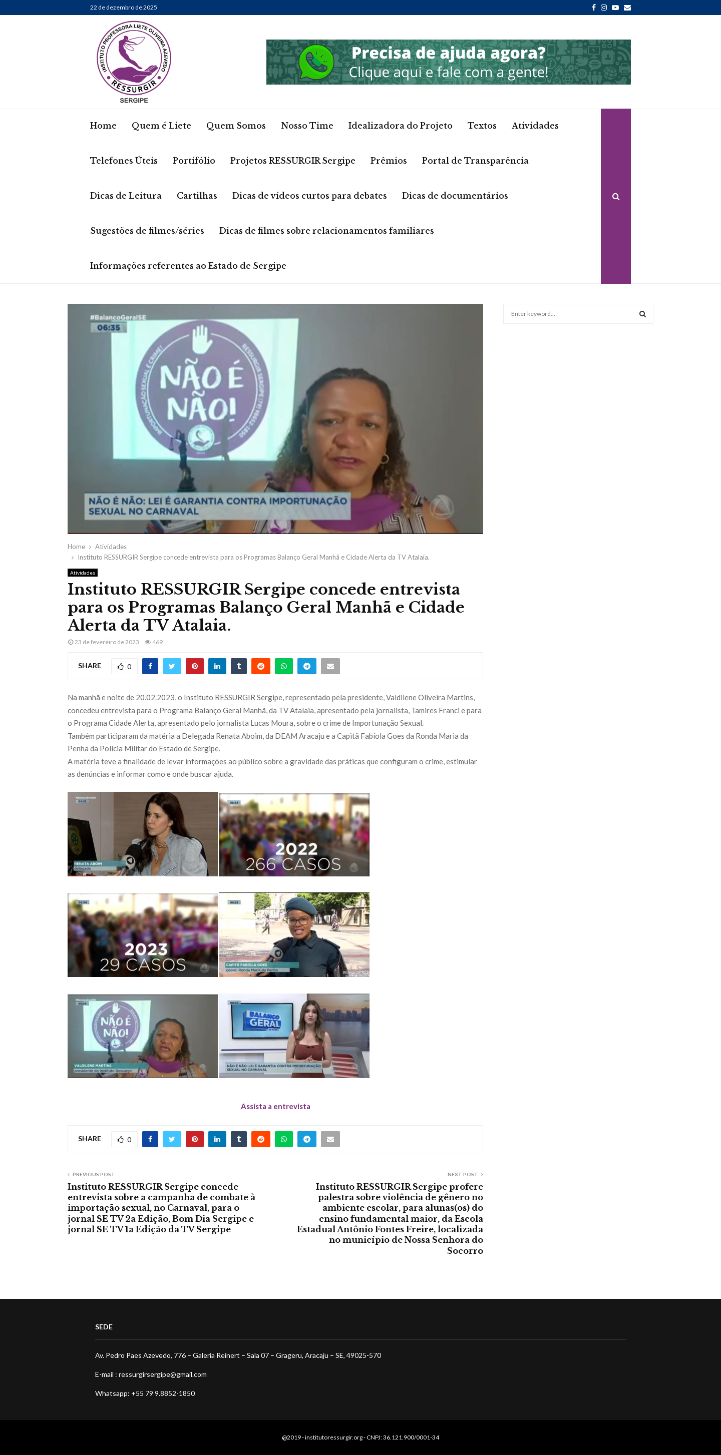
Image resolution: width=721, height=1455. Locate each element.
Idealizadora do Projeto (400, 126)
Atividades (535, 126)
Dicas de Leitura (126, 196)
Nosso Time (307, 126)
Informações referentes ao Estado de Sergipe (188, 266)
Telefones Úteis (124, 161)
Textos (482, 126)
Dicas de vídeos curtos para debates (309, 196)
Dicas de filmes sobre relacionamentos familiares (326, 231)
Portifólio (194, 161)
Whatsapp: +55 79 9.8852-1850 (145, 1393)
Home (103, 126)
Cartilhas (197, 196)
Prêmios (389, 161)
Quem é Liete (161, 126)
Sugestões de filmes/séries (147, 231)
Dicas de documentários (455, 196)
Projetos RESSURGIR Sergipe (292, 161)
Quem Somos (236, 126)
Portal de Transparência (475, 161)
